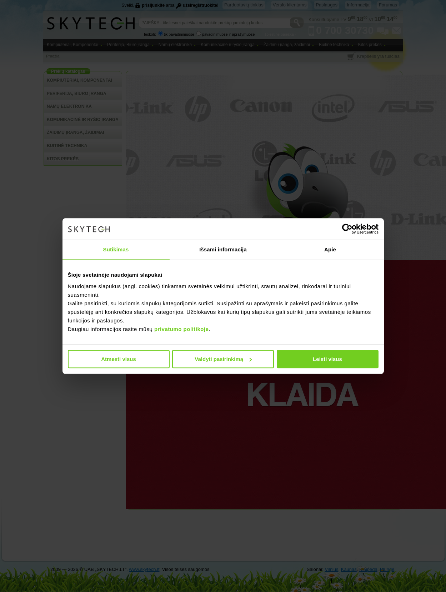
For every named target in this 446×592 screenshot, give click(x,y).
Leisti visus (327, 359)
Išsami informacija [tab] (223, 249)
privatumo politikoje (181, 329)
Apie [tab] (330, 249)
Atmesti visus (118, 359)
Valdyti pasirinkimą (223, 359)
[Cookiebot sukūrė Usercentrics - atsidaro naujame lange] (347, 229)
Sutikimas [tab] (116, 249)
